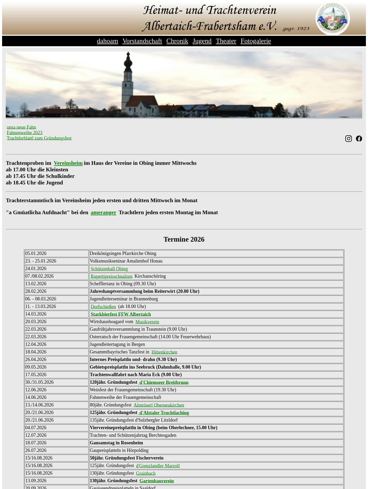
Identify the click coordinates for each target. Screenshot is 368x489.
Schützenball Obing (109, 268)
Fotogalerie (256, 41)
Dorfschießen (103, 306)
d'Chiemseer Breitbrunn (163, 382)
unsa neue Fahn (21, 127)
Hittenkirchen (164, 351)
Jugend (202, 41)
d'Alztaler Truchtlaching (163, 412)
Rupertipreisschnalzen (112, 276)
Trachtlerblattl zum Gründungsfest (39, 138)
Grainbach (146, 473)
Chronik (177, 41)
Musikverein (147, 321)
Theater (226, 41)
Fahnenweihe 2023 (24, 132)
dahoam (107, 41)
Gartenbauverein (156, 480)
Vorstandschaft (142, 41)
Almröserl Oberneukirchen (159, 405)
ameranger (103, 212)
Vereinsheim (68, 163)
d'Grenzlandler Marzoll (158, 465)
